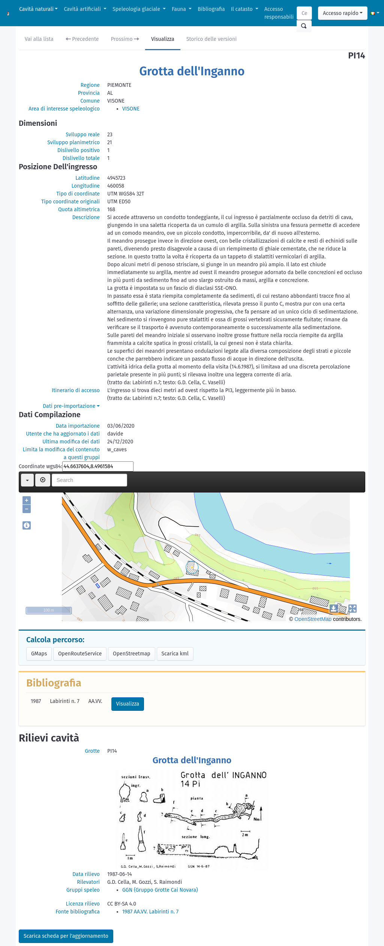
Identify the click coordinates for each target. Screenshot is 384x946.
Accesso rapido (340, 13)
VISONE (131, 109)
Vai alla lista (39, 39)
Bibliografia (211, 9)
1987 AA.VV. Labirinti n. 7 (150, 912)
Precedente (82, 39)
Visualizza (162, 39)
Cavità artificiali (83, 9)
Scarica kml (175, 654)
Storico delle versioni (211, 39)
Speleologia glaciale (137, 9)
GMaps (39, 654)
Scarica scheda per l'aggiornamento (66, 936)
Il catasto (242, 9)
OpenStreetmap (131, 654)
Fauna (179, 9)
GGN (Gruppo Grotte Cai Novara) (160, 890)
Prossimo (125, 39)
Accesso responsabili (279, 13)
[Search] (304, 13)
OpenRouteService (80, 654)
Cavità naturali (36, 9)
